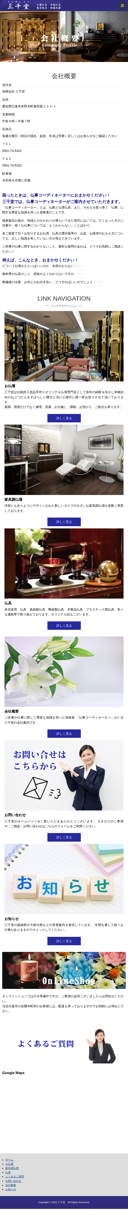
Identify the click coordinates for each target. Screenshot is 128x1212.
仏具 (8, 1172)
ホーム (9, 1159)
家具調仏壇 (12, 1168)
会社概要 (10, 1185)
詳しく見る (64, 418)
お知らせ (10, 1189)
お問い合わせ (13, 1181)
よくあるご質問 (14, 1176)
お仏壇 (9, 1164)
